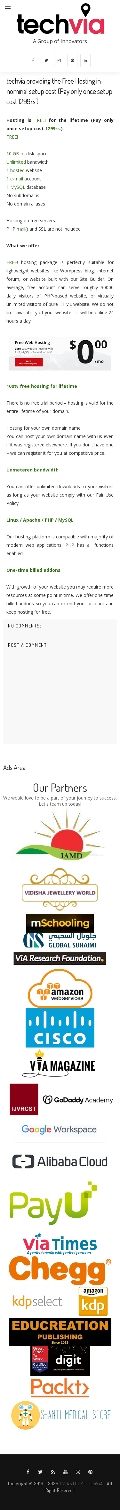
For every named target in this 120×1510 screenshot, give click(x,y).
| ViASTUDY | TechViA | (82, 1483)
